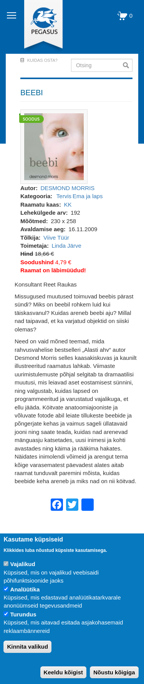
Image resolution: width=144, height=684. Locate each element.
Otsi (127, 65)
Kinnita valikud (27, 646)
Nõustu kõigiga (114, 672)
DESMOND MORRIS (68, 188)
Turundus (23, 614)
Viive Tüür (56, 237)
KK (67, 204)
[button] (54, 146)
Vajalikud (22, 564)
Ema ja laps (88, 196)
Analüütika (25, 589)
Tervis (63, 196)
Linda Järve (66, 245)
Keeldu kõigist (63, 672)
